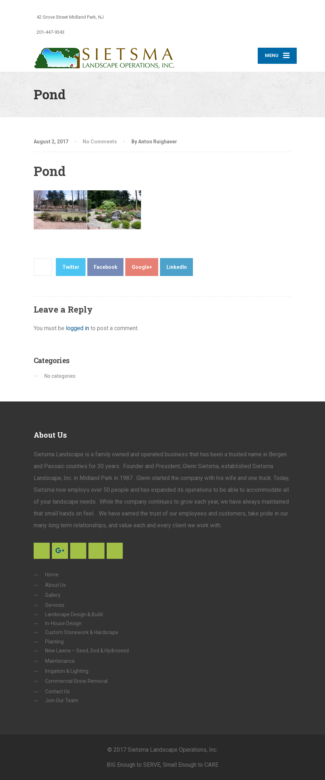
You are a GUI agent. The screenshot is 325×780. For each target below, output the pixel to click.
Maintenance (60, 661)
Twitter (70, 267)
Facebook (105, 267)
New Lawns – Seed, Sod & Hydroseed (87, 650)
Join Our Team (61, 700)
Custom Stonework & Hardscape (81, 632)
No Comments (100, 141)
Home (52, 574)
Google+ (142, 267)
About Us (55, 585)
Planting (54, 642)
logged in (77, 328)
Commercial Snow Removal (76, 681)
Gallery (52, 595)
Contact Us (57, 691)
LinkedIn (176, 267)
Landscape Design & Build (74, 614)
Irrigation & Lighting (66, 671)
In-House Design (63, 623)
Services (54, 605)
